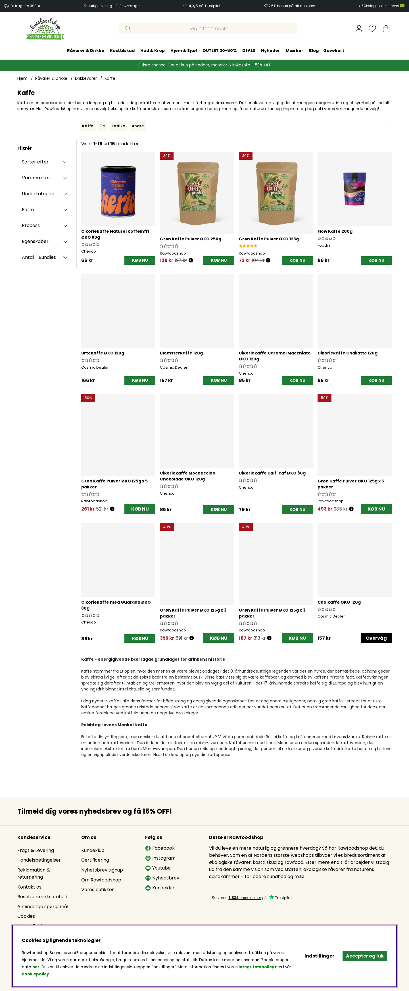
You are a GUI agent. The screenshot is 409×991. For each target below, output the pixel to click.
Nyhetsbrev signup (102, 870)
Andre (138, 126)
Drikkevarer (86, 78)
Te (102, 126)
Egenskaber (35, 241)
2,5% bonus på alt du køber (292, 5)
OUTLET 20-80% (220, 50)
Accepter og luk (365, 956)
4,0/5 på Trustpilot (204, 5)
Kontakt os (29, 887)
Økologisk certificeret (384, 5)
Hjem (22, 78)
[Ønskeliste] (372, 29)
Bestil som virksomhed (42, 896)
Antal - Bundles (39, 257)
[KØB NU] (139, 260)
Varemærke (36, 178)
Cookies (26, 916)
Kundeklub (93, 850)
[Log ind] (358, 29)
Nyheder (270, 50)
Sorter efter (35, 162)
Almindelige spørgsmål (42, 906)
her (35, 967)
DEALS (248, 50)
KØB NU (140, 509)
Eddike (118, 126)
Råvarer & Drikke (85, 50)
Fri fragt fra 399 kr (25, 5)
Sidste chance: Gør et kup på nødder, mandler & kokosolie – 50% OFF (204, 65)
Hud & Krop (152, 50)
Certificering (95, 860)
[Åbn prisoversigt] (191, 260)
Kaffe (110, 78)
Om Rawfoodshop (101, 880)
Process (31, 225)
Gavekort (333, 50)
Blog (314, 50)
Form (28, 209)
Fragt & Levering (35, 850)
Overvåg (376, 638)
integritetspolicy (256, 967)
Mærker (294, 50)
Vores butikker (97, 889)
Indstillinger (319, 956)
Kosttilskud (122, 50)
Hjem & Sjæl (183, 50)
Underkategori (38, 193)
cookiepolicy (35, 974)
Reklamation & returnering (33, 873)
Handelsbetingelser (39, 860)
